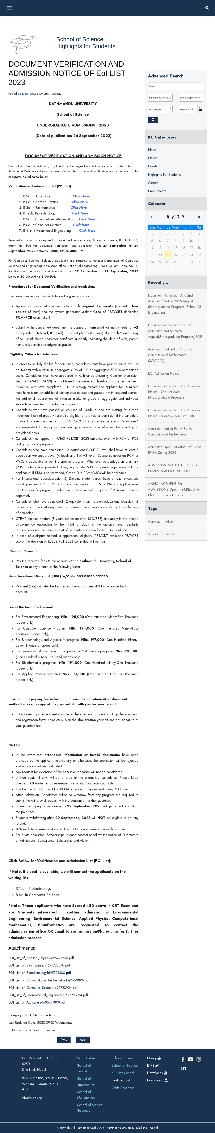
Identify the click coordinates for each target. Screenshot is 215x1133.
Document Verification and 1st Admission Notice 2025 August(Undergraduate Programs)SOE (175, 331)
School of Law (122, 1058)
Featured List (121, 1080)
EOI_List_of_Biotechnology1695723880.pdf (39, 972)
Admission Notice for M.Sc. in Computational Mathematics (170, 431)
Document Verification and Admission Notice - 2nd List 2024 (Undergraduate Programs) (175, 392)
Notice (153, 158)
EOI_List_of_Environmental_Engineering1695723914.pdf (48, 995)
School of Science (79, 39)
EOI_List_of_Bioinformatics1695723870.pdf (39, 965)
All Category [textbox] (156, 109)
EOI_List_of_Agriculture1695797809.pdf (37, 1002)
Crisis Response (123, 1087)
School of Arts (87, 1058)
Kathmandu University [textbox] (160, 98)
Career (153, 182)
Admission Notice (160, 521)
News (152, 149)
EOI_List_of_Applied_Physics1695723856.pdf (41, 958)
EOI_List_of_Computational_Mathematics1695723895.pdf (49, 980)
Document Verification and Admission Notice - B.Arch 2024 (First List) (175, 413)
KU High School (123, 1072)
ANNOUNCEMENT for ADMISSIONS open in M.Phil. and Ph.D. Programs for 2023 (173, 489)
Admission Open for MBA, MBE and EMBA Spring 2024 (174, 450)
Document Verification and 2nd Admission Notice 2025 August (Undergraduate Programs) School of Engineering (174, 304)
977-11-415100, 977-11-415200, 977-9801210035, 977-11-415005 (45, 1083)
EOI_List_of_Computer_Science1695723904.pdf (43, 987)
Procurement (157, 191)
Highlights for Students (85, 46)
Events (152, 166)
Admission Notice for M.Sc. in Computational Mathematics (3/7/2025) (170, 355)
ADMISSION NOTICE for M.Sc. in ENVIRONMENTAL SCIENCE (173, 468)
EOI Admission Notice (164, 373)
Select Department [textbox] (190, 98)
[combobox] (160, 98)
